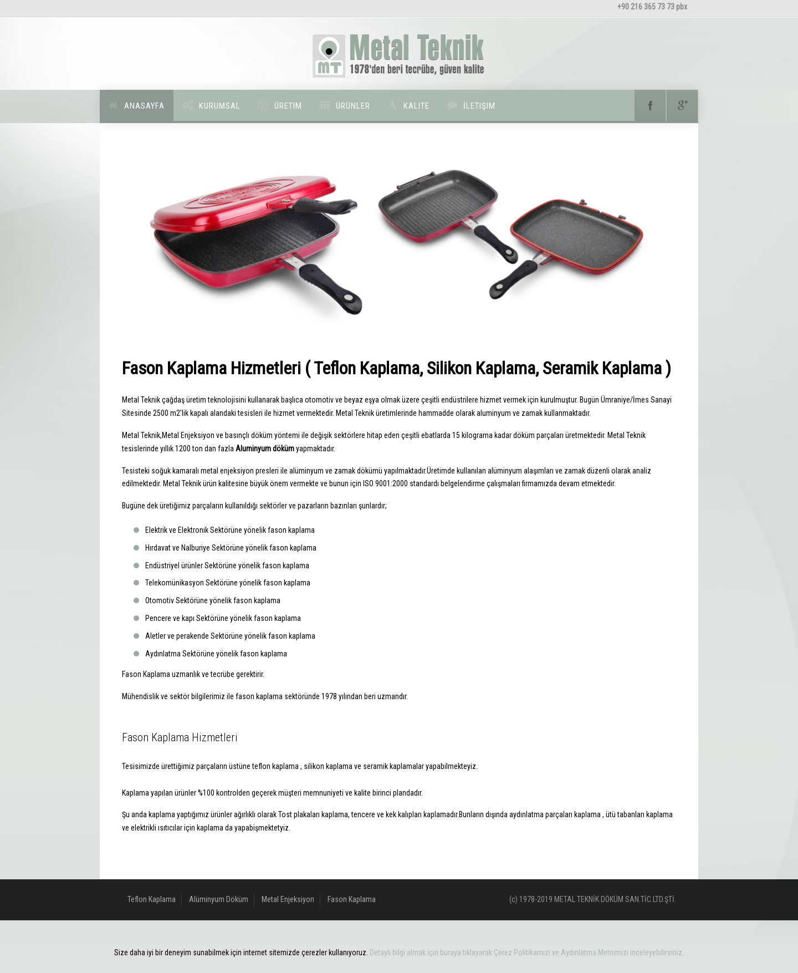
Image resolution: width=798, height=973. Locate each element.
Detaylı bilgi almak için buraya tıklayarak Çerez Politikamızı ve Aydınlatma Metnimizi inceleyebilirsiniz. (527, 952)
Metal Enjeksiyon (288, 899)
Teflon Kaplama (151, 899)
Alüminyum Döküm (218, 899)
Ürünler (353, 106)
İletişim (479, 106)
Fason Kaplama (352, 899)
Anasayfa (144, 106)
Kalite (416, 106)
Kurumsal (220, 106)
